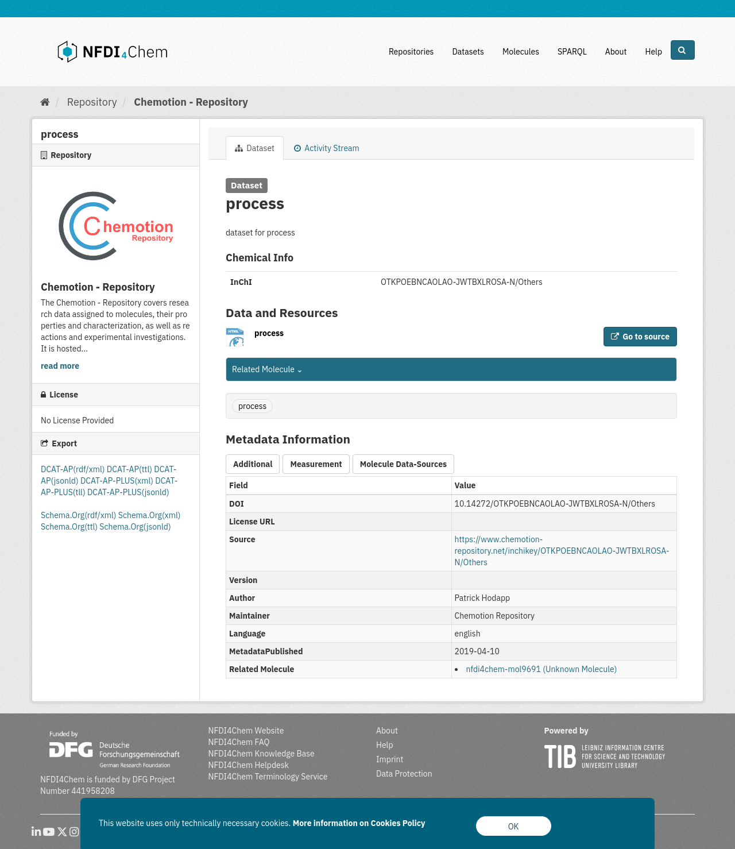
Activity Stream (326, 148)
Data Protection (404, 774)
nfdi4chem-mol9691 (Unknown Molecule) (541, 669)
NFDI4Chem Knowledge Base (261, 753)
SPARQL (572, 52)
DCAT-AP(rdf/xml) (74, 469)
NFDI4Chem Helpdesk (248, 765)
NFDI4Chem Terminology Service (268, 776)
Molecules (520, 52)
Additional (252, 464)
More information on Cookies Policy (359, 823)
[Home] (45, 102)
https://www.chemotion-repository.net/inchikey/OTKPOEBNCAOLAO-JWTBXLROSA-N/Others (562, 551)
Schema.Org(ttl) (70, 527)
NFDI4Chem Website (246, 730)
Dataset (254, 148)
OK (513, 826)
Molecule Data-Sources (403, 464)
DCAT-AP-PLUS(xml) (117, 481)
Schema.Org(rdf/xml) (79, 515)
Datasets (468, 52)
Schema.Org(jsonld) (135, 527)
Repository (92, 102)
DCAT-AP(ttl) (130, 469)
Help (653, 52)
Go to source (640, 336)
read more (60, 366)
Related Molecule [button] (267, 369)
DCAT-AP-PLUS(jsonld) (128, 492)
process (269, 333)
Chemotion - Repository (191, 102)
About (616, 52)
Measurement (316, 464)
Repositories (411, 52)
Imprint (389, 759)
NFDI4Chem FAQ (239, 742)
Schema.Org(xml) (149, 515)
